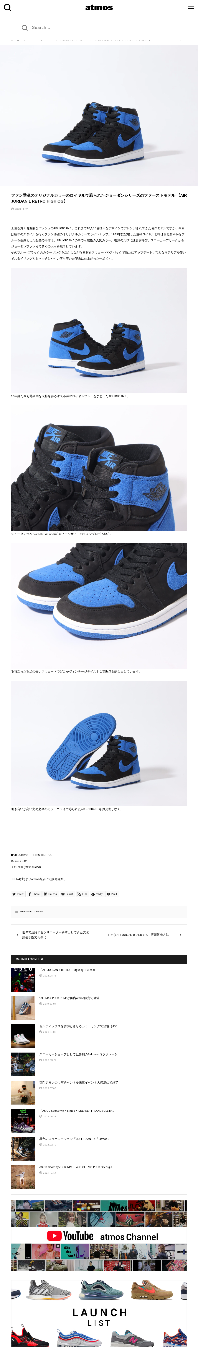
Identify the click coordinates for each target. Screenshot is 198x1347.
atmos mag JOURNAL (32, 911)
